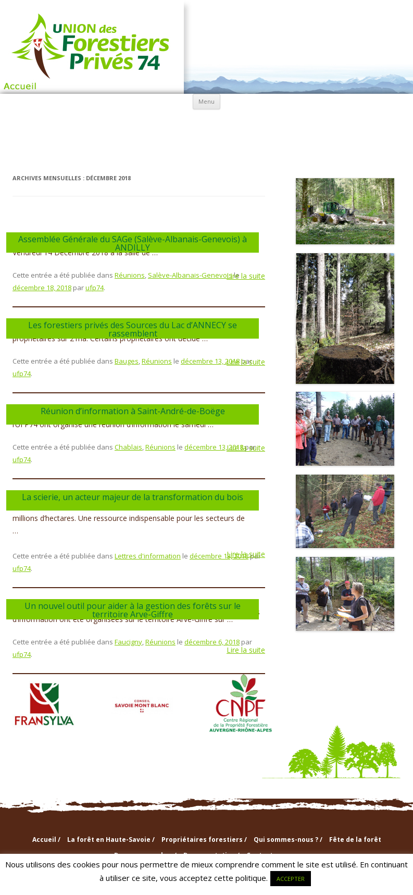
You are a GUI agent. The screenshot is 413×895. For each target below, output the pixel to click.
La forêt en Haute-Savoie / (111, 839)
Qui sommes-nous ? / (288, 839)
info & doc (346, 124)
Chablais (128, 447)
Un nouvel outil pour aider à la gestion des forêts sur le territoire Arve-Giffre (132, 610)
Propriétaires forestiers (137, 124)
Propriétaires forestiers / (204, 839)
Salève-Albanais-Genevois (190, 275)
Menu (206, 101)
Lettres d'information (148, 556)
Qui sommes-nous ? (206, 124)
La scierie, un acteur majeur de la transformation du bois (132, 497)
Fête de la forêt (355, 839)
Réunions (130, 275)
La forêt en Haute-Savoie (67, 124)
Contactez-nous (276, 149)
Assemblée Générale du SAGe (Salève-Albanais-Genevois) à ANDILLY (132, 243)
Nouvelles (207, 149)
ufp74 (94, 287)
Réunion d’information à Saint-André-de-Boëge (133, 411)
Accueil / (46, 839)
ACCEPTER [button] (291, 878)
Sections (276, 124)
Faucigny (128, 642)
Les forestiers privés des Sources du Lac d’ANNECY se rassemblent (132, 329)
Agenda (136, 149)
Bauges (127, 361)
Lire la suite (246, 276)
